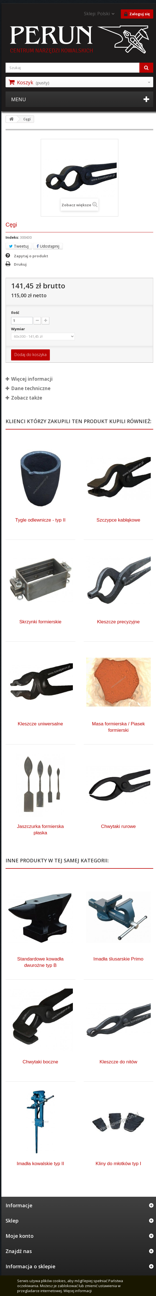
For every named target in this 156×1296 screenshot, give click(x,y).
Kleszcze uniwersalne (40, 723)
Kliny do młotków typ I (118, 1163)
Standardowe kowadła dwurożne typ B (40, 962)
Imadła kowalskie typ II (40, 1163)
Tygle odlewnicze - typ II (40, 520)
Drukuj (20, 264)
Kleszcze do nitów (118, 1061)
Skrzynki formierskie (40, 621)
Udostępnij (48, 246)
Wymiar (18, 328)
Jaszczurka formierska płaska (40, 829)
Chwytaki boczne (40, 1061)
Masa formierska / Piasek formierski (118, 727)
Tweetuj (19, 246)
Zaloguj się (137, 14)
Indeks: (12, 237)
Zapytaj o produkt (31, 255)
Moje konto (20, 1236)
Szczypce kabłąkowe (118, 520)
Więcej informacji (77, 1290)
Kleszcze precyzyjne (118, 621)
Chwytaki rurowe (118, 826)
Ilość (15, 312)
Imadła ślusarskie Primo (118, 959)
